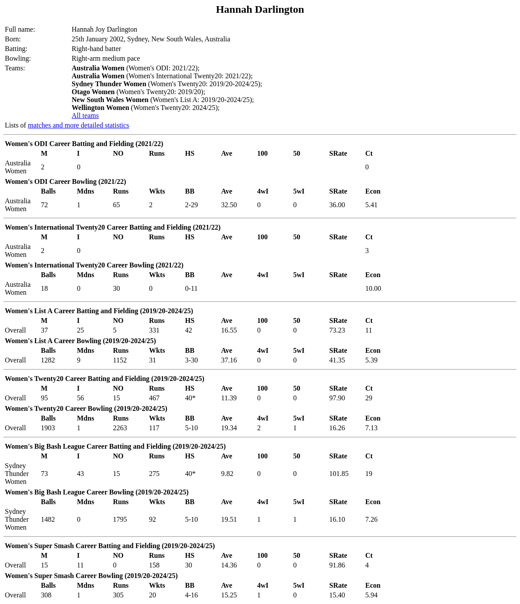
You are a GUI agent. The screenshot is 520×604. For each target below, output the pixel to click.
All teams (85, 115)
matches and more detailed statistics (78, 125)
